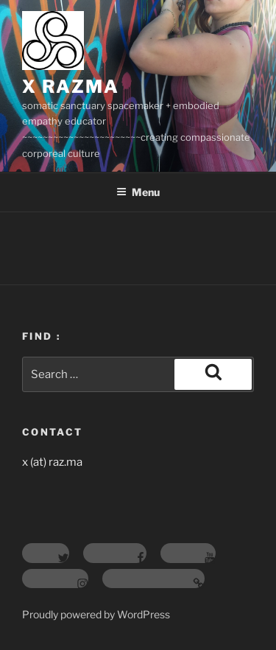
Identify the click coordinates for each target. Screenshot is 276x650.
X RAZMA (70, 86)
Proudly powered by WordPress (96, 614)
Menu (138, 192)
